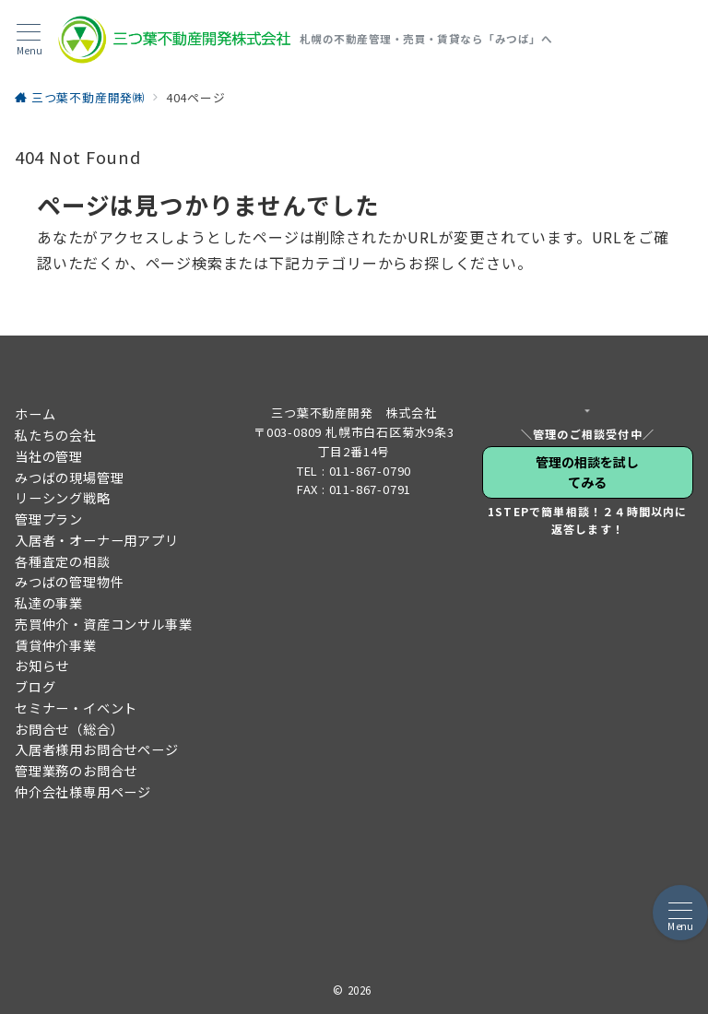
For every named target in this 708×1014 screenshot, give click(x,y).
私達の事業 (49, 603)
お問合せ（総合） (69, 729)
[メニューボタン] (29, 40)
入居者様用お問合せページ (97, 749)
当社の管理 (49, 456)
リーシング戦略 (63, 498)
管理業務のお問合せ (76, 770)
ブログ (35, 687)
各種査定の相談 (63, 561)
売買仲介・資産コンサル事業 (103, 624)
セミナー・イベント (76, 708)
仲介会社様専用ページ (83, 792)
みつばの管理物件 (69, 581)
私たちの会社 (56, 435)
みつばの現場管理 (69, 477)
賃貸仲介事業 (56, 645)
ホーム (35, 414)
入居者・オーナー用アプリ (97, 540)
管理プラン (49, 519)
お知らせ (42, 665)
